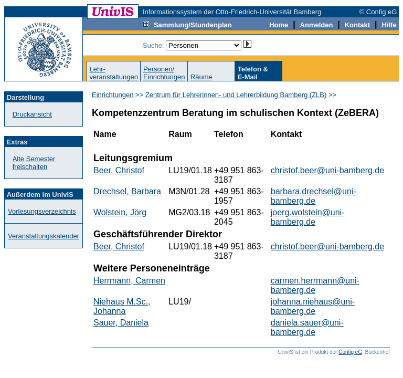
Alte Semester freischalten (34, 163)
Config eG (350, 352)
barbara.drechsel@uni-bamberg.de (313, 196)
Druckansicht (32, 114)
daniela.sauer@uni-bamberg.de (307, 327)
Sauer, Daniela (121, 322)
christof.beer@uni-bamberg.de (327, 170)
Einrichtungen (113, 95)
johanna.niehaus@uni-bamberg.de (313, 306)
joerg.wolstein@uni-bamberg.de (308, 217)
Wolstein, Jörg (119, 212)
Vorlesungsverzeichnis (42, 211)
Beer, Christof (118, 170)
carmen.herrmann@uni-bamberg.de (315, 285)
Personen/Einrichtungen (164, 73)
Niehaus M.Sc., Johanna (121, 306)
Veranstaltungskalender (43, 236)
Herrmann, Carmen (129, 280)
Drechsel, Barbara (127, 191)
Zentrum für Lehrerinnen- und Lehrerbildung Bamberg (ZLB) (235, 95)
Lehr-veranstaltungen (113, 73)
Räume (201, 77)
